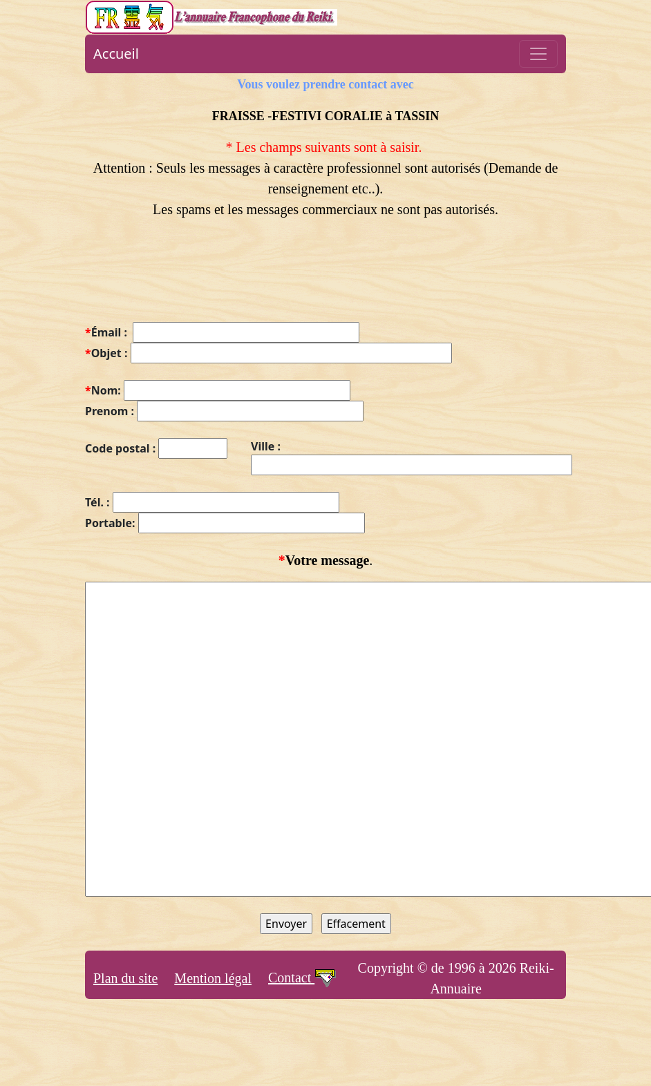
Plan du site (125, 978)
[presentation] (190, 278)
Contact (302, 977)
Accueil (116, 53)
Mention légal (213, 978)
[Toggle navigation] (538, 54)
